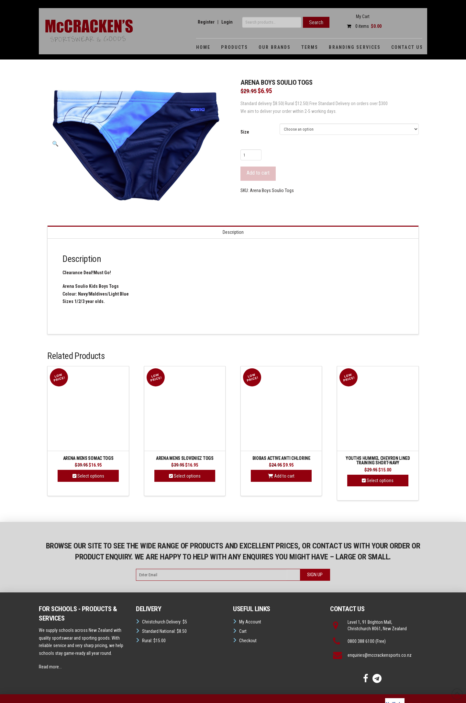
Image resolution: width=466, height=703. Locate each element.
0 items (363, 26)
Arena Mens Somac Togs (88, 458)
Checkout (248, 640)
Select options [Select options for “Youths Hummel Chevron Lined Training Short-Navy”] (378, 480)
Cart (243, 631)
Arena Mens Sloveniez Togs (185, 458)
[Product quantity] (250, 154)
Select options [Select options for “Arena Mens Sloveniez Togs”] (185, 476)
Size (244, 132)
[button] (55, 144)
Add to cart (258, 173)
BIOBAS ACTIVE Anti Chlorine (281, 458)
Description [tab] (233, 232)
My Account (250, 621)
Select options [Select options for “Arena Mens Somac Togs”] (88, 476)
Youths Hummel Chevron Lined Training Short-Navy (378, 460)
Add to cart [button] (281, 476)
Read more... (50, 666)
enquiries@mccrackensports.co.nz (380, 655)
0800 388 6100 (361, 641)
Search (316, 22)
